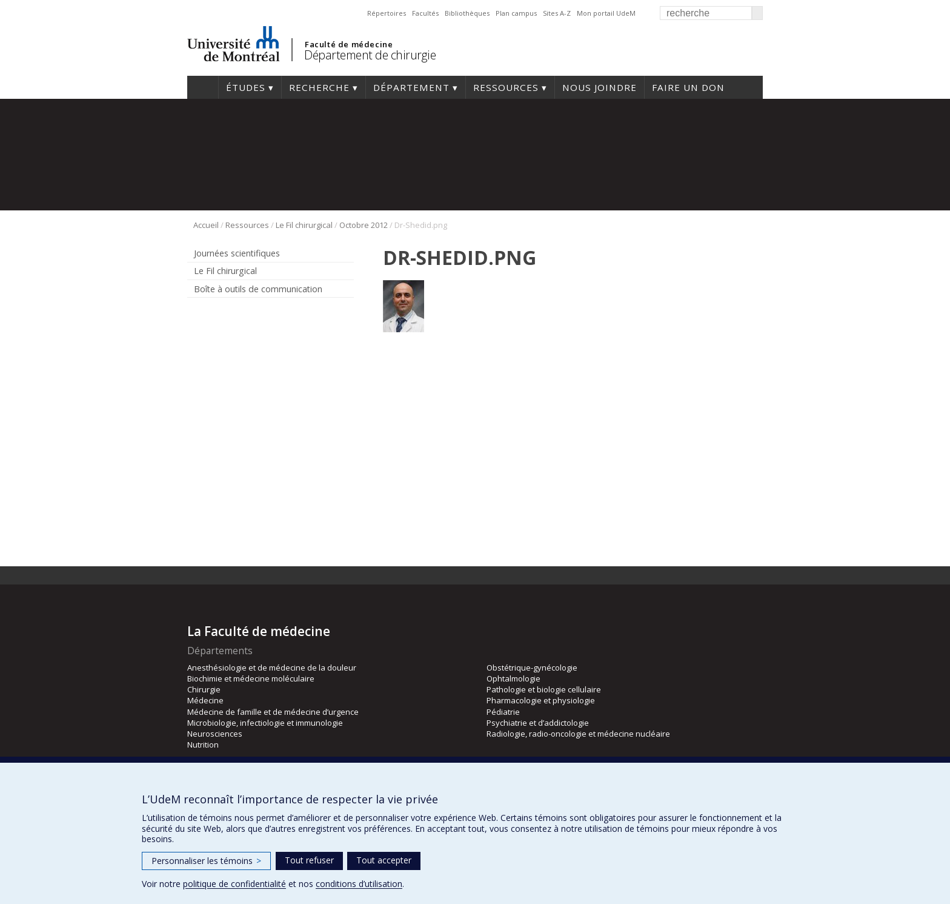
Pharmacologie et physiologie (541, 700)
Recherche (319, 87)
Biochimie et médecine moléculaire (250, 678)
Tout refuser (309, 860)
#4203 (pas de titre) (202, 87)
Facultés (425, 13)
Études (245, 87)
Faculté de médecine (349, 44)
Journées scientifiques (237, 253)
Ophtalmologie (513, 678)
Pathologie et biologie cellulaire (544, 689)
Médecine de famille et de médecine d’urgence (273, 711)
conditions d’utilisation (359, 883)
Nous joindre (599, 87)
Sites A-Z (557, 13)
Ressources (506, 87)
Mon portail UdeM (606, 13)
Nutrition (203, 744)
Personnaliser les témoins (206, 860)
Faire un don (688, 87)
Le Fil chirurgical (304, 224)
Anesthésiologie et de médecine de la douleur (271, 667)
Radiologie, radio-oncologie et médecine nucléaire (578, 733)
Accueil (206, 224)
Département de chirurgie (370, 55)
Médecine (205, 700)
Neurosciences (214, 733)
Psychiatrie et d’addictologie (538, 722)
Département (411, 87)
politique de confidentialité (234, 883)
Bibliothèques (467, 13)
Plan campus (516, 13)
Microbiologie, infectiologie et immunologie (265, 722)
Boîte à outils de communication (258, 289)
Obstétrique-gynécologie (532, 667)
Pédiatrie (503, 711)
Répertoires (386, 13)
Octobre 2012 (363, 224)
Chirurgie (204, 689)
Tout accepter (383, 860)
